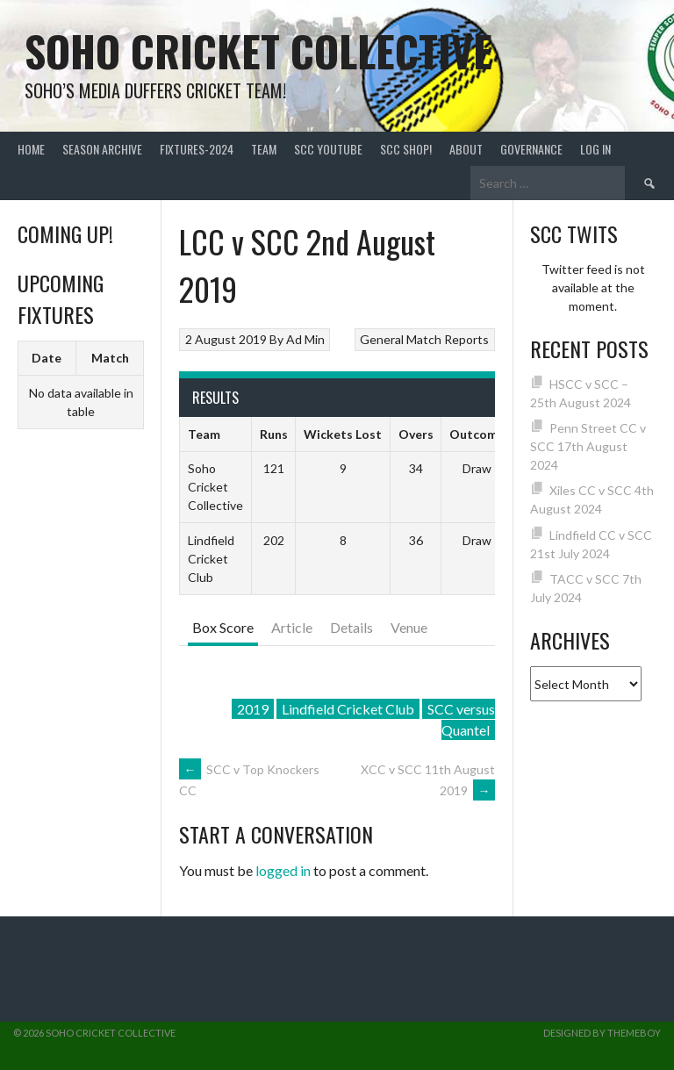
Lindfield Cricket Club (348, 708)
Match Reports (447, 339)
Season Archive (102, 149)
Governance (531, 149)
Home (31, 149)
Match (110, 357)
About (466, 149)
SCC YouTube (328, 149)
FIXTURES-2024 (196, 149)
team (263, 149)
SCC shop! (406, 149)
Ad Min (305, 339)
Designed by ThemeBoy (602, 1032)
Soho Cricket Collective (258, 50)
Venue (409, 627)
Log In (595, 149)
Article (291, 627)
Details (351, 627)
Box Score (223, 627)
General (382, 339)
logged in (283, 870)
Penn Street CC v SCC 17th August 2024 (588, 446)
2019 (253, 708)
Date (46, 357)
